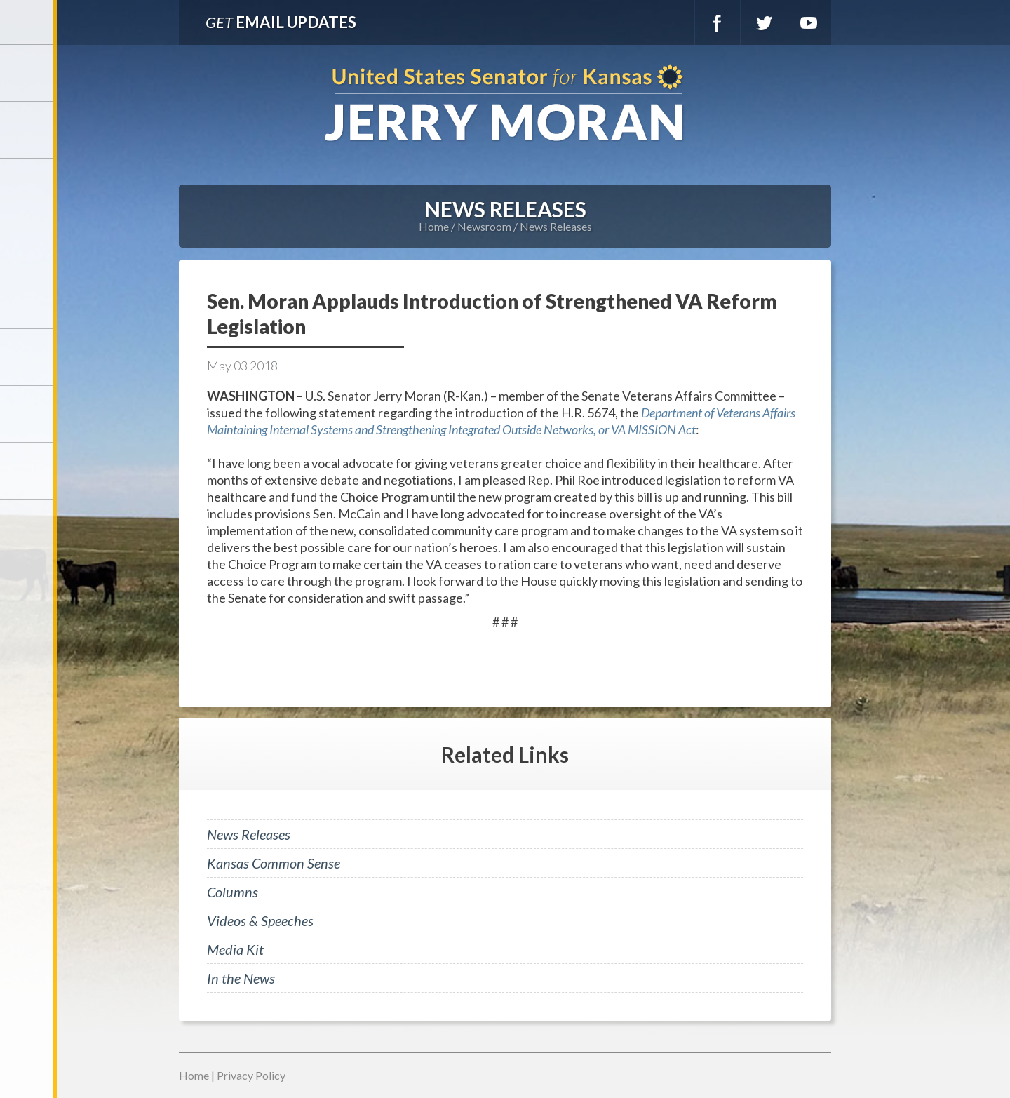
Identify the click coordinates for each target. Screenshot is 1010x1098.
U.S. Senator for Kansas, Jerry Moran (505, 104)
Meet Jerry (28, 130)
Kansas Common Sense (273, 863)
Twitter (763, 22)
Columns (232, 891)
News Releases (556, 226)
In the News (241, 978)
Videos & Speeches (260, 920)
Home (434, 226)
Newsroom (28, 243)
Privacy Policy (251, 1075)
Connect (28, 414)
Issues (28, 300)
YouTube (808, 22)
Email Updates (281, 22)
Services (28, 187)
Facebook (717, 22)
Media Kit (235, 949)
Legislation (28, 357)
